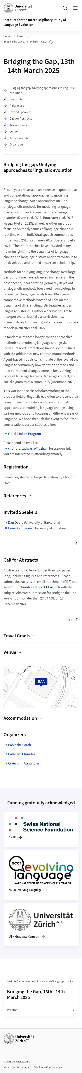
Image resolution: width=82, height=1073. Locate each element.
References (13, 105)
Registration (14, 99)
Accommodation (17, 138)
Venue (10, 131)
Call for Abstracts (17, 118)
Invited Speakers (17, 112)
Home (6, 36)
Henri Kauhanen (20, 528)
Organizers (13, 144)
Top (73, 544)
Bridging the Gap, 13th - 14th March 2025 (28, 42)
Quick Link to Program (24, 433)
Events (21, 36)
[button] (73, 671)
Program (41, 1009)
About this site (11, 1067)
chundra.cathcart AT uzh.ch (28, 448)
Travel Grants (15, 125)
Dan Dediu (16, 522)
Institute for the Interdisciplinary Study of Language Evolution (38, 981)
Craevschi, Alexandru (23, 763)
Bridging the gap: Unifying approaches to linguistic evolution (39, 90)
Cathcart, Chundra (21, 754)
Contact (26, 1067)
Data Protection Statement (48, 1067)
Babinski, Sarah (19, 745)
